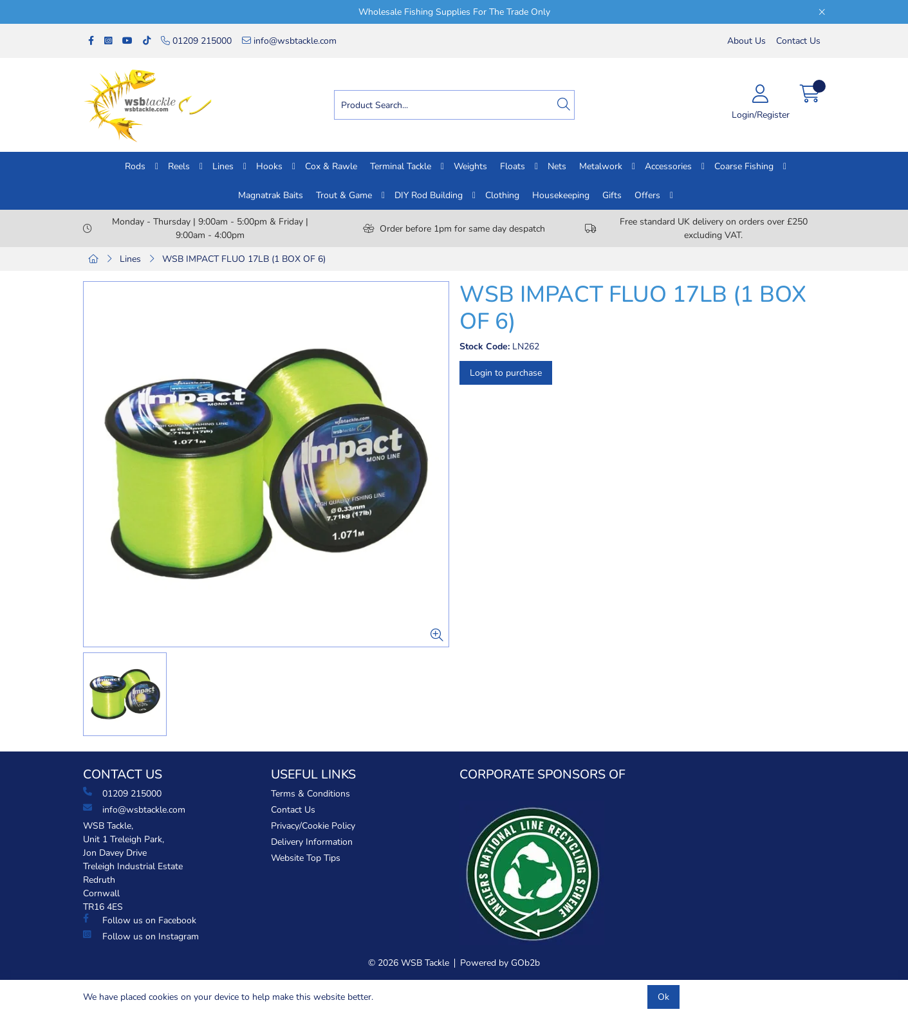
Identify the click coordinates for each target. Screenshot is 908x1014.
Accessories (668, 166)
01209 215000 (196, 41)
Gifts (612, 195)
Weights (470, 166)
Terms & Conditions (310, 794)
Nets (557, 166)
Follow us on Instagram (141, 936)
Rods (135, 166)
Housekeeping (560, 195)
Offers (647, 195)
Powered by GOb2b (500, 963)
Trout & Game (344, 195)
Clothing (502, 195)
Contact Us (798, 41)
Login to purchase (506, 373)
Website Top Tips (305, 858)
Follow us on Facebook (139, 920)
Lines (223, 166)
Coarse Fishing (744, 166)
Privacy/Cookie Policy (313, 826)
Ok (663, 997)
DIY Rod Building (428, 195)
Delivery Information (312, 842)
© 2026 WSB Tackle (408, 963)
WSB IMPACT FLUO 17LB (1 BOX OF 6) (244, 259)
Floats (512, 166)
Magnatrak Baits (270, 195)
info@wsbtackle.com (289, 41)
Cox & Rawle (331, 166)
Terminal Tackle (400, 166)
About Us (746, 41)
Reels (179, 166)
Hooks (269, 166)
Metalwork (600, 166)
